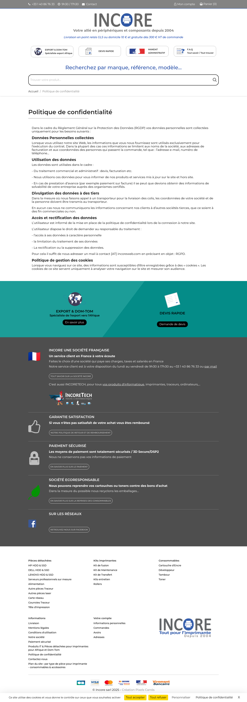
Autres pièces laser (39, 593)
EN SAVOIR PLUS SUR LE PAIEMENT (69, 466)
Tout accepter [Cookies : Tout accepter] (135, 697)
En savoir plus (74, 322)
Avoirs (97, 632)
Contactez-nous (38, 659)
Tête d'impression (39, 607)
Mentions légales (38, 627)
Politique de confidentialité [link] (214, 697)
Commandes (101, 627)
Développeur (166, 570)
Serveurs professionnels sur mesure (50, 579)
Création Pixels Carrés (138, 690)
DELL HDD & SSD (38, 570)
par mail (210, 366)
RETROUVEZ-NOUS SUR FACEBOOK (69, 529)
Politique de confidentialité (44, 654)
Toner (162, 579)
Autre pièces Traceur (40, 588)
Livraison (33, 623)
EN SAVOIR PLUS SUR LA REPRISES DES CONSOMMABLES (80, 500)
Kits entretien (101, 579)
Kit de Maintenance (105, 570)
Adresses (98, 637)
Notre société (36, 637)
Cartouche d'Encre (170, 565)
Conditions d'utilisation (42, 632)
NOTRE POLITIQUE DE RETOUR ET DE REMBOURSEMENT (80, 432)
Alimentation (36, 584)
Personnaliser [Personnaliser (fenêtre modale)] (181, 697)
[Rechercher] (123, 79)
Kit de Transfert (102, 574)
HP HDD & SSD (37, 565)
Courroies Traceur (39, 602)
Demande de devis (172, 324)
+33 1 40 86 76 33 (41, 4)
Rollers (97, 584)
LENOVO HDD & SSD (40, 574)
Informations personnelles (109, 623)
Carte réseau (36, 598)
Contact (89, 4)
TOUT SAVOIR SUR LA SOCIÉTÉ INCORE (70, 376)
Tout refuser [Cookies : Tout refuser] (158, 697)
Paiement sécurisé (39, 641)
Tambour (164, 574)
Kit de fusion (101, 565)
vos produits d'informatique (123, 384)
